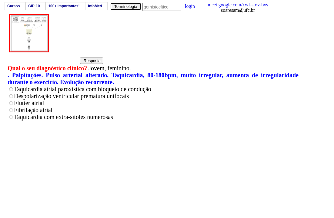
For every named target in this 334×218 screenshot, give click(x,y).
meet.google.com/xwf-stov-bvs (238, 4)
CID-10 (34, 6)
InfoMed (95, 6)
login (190, 6)
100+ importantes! (63, 6)
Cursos (13, 6)
